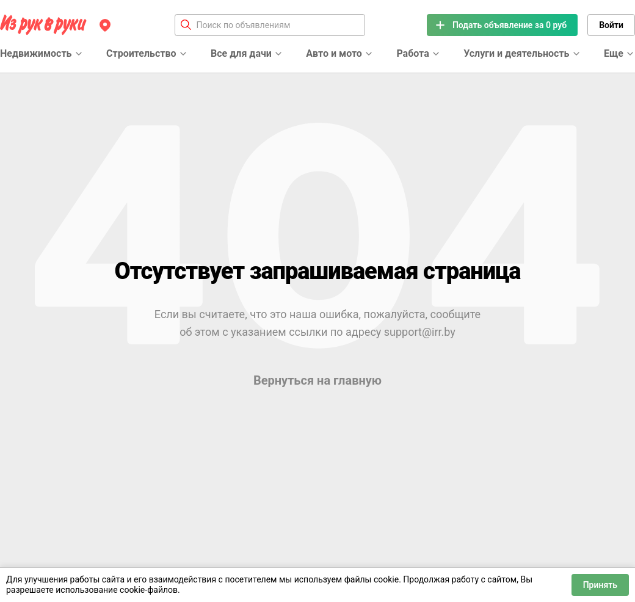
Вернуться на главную (317, 380)
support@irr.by (419, 331)
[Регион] (105, 25)
